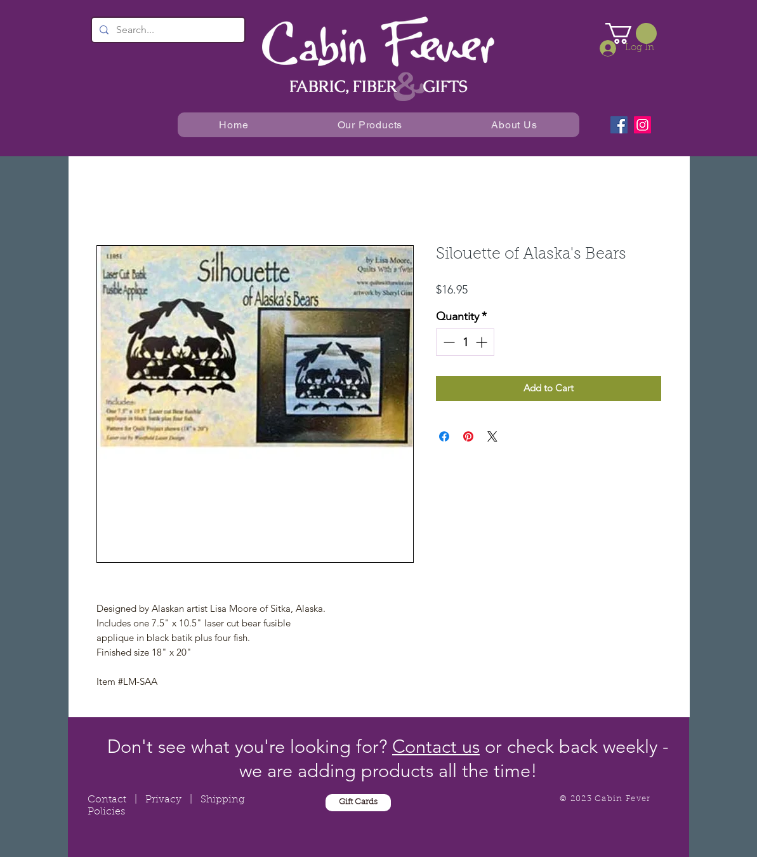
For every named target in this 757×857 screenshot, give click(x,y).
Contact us (436, 746)
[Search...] (167, 30)
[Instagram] (642, 124)
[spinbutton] (465, 342)
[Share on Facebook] (444, 436)
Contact (107, 800)
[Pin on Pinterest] (468, 436)
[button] (631, 33)
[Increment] (482, 342)
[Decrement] (447, 342)
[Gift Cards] (358, 802)
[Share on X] (492, 436)
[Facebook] (619, 124)
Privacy (163, 800)
